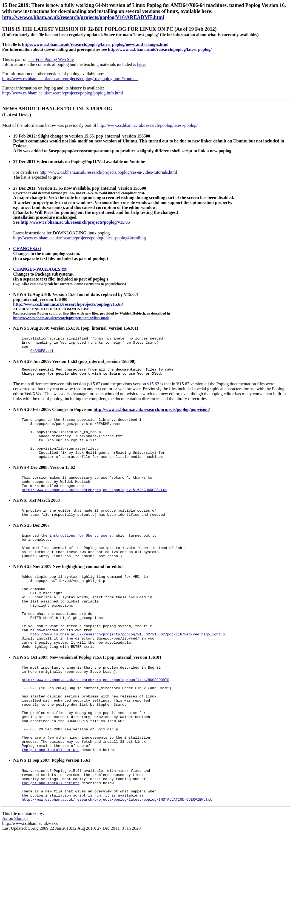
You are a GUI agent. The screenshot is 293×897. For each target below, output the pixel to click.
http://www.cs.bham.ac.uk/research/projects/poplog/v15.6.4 (68, 304)
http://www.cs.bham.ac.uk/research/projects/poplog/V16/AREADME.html (83, 17)
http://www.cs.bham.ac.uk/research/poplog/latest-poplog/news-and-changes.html (95, 44)
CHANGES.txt (27, 248)
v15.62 (153, 388)
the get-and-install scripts (50, 804)
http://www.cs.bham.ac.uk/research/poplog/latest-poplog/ (160, 49)
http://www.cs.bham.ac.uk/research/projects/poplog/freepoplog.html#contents (70, 78)
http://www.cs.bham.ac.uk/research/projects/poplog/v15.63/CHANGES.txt (94, 506)
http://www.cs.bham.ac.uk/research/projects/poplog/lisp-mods (61, 318)
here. (141, 64)
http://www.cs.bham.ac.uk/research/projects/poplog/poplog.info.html (62, 93)
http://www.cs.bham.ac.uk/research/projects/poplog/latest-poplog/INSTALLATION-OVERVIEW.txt (117, 861)
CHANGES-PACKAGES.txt (40, 269)
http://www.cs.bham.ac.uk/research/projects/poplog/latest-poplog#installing (79, 238)
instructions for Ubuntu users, (82, 554)
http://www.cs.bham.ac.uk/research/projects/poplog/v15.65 (75, 222)
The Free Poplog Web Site (51, 59)
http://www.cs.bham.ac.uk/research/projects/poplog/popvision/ (151, 414)
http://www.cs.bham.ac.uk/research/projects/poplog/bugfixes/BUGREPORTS (95, 720)
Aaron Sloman (15, 880)
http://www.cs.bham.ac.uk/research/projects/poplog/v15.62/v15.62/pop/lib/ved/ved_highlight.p (127, 669)
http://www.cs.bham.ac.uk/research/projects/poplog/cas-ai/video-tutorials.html (108, 172)
